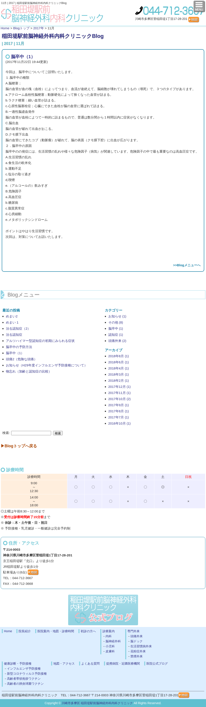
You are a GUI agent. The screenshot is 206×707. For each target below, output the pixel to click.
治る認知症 (14, 334)
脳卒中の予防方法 (19, 347)
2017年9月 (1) (118, 405)
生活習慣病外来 (141, 646)
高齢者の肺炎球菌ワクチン (25, 683)
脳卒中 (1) (115, 328)
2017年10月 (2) (119, 399)
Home (5, 28)
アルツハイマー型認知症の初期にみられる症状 (40, 341)
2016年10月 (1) (119, 423)
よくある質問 (90, 663)
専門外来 (133, 631)
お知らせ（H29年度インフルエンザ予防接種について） (46, 365)
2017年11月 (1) (119, 393)
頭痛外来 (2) (117, 341)
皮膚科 (110, 651)
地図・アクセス (64, 663)
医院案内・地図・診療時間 (55, 631)
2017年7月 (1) (118, 417)
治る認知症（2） (18, 328)
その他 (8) (115, 322)
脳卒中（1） (23, 56)
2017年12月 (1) (119, 386)
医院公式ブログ (157, 663)
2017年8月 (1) (118, 411)
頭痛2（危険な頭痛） (21, 359)
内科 (109, 636)
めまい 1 (12, 322)
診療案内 (108, 631)
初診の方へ (88, 631)
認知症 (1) (115, 334)
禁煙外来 (136, 656)
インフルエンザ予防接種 (24, 668)
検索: (6, 433)
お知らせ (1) (117, 316)
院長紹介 (25, 631)
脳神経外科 (113, 641)
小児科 (110, 646)
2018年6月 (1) (118, 362)
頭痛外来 (136, 636)
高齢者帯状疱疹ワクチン (24, 678)
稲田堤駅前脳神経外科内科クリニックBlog (53, 36)
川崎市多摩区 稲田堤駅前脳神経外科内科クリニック (97, 703)
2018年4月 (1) (118, 368)
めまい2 (11, 316)
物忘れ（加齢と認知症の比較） (29, 371)
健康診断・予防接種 (17, 663)
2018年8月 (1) (118, 356)
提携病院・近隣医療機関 (123, 663)
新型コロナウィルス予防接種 (27, 673)
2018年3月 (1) (118, 374)
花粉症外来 (138, 651)
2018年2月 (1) (118, 380)
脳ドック (136, 641)
